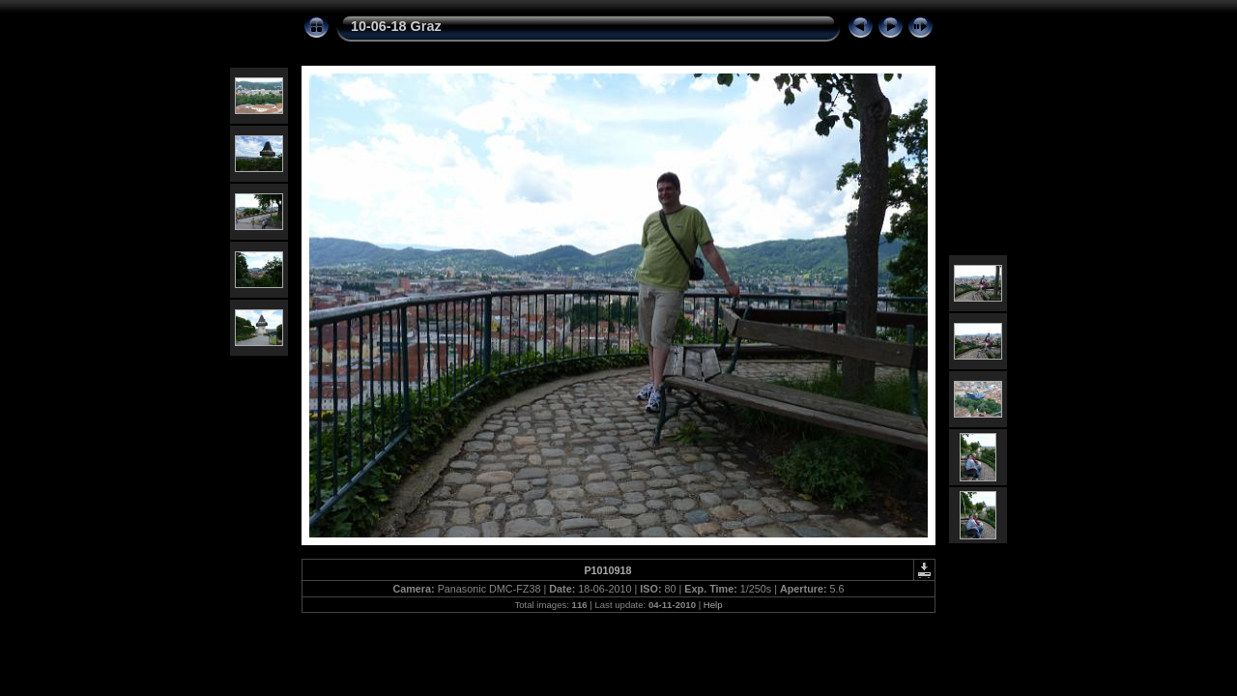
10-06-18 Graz (396, 26)
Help (713, 604)
